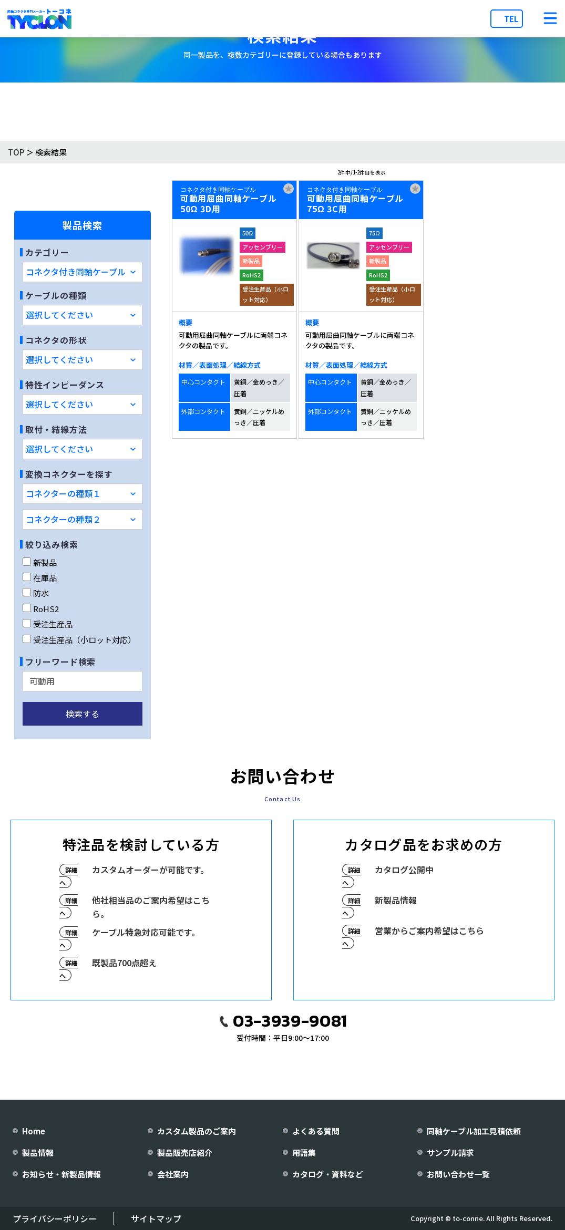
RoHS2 (41, 608)
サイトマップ (156, 1218)
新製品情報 (396, 900)
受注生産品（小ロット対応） (79, 639)
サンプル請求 (450, 1152)
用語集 (304, 1152)
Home (33, 1130)
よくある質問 (316, 1130)
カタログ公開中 (404, 869)
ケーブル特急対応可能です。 (146, 932)
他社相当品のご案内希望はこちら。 (151, 907)
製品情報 (38, 1152)
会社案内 (173, 1174)
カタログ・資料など (327, 1174)
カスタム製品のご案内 (196, 1130)
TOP (16, 152)
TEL (511, 18)
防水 (36, 592)
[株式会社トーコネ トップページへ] (39, 18)
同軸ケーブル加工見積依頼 (474, 1130)
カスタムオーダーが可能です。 (150, 869)
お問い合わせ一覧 (458, 1174)
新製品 (40, 562)
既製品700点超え (124, 962)
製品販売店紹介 (184, 1152)
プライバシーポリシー (55, 1218)
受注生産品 (48, 623)
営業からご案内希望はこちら (429, 930)
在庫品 (40, 577)
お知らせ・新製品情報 (61, 1174)
